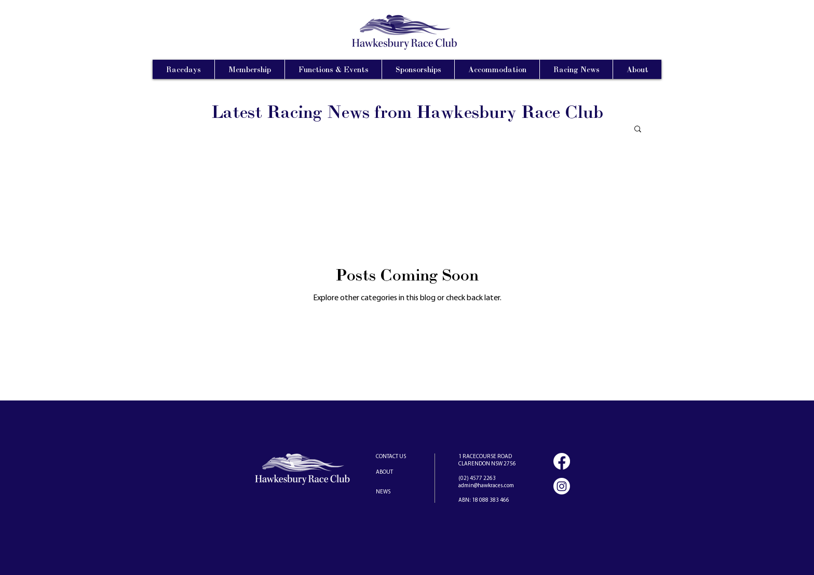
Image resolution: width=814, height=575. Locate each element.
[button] (638, 129)
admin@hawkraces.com (486, 486)
